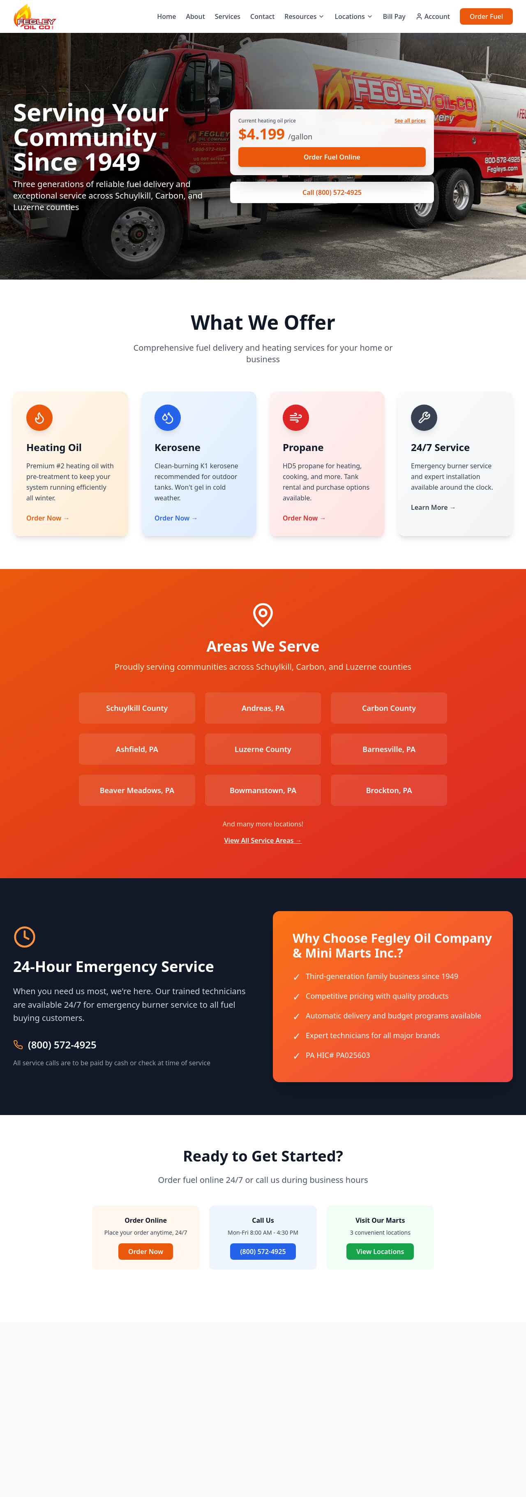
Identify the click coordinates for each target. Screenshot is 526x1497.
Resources (304, 16)
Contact (262, 16)
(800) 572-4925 (62, 1044)
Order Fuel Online (332, 157)
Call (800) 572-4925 (332, 192)
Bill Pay (394, 16)
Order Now (145, 1251)
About (195, 16)
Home (166, 16)
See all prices (410, 121)
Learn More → (433, 507)
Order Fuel (486, 16)
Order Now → (47, 518)
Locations (354, 16)
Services (227, 16)
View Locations (380, 1251)
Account (432, 16)
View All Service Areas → (263, 840)
